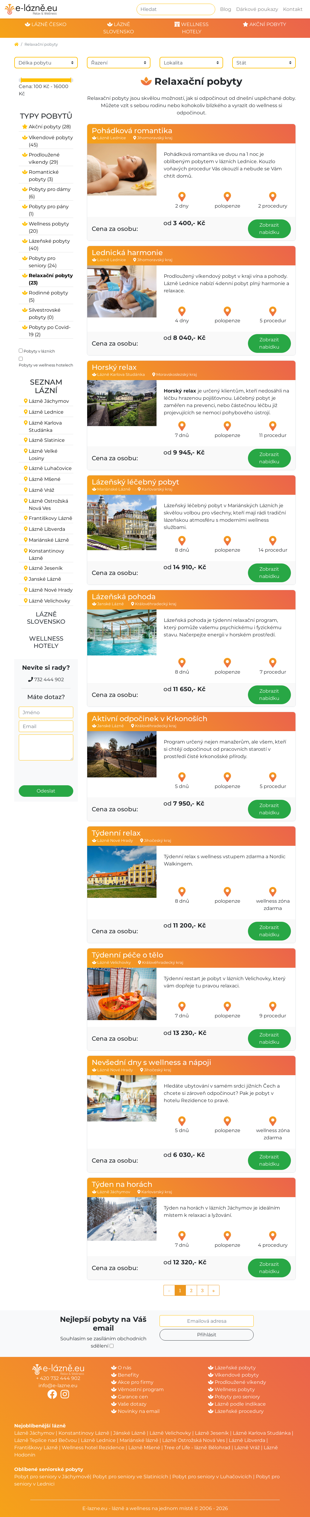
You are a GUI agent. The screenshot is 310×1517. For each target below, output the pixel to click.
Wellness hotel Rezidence (93, 1447)
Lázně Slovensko (46, 618)
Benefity (125, 1375)
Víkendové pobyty (233, 1375)
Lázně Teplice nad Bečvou (45, 1440)
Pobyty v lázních (39, 351)
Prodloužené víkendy (237, 1382)
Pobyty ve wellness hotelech (46, 365)
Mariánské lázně (139, 1440)
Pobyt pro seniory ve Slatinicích (130, 1476)
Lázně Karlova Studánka (262, 1433)
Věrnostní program (137, 1389)
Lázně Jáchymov (35, 1433)
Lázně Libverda (247, 1440)
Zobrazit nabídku (269, 228)
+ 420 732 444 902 (58, 1378)
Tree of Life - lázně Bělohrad (197, 1447)
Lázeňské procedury (236, 1411)
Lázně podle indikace (237, 1404)
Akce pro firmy (132, 1382)
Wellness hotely (46, 642)
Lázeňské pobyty (232, 1368)
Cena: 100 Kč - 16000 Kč (43, 90)
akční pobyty (264, 24)
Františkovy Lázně (36, 1447)
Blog (225, 9)
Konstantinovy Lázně (83, 1433)
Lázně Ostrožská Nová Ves (193, 1440)
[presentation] (53, 770)
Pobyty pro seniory (234, 1397)
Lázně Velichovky (170, 1433)
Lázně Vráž (247, 1447)
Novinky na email (135, 1411)
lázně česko (45, 24)
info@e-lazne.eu (58, 1385)
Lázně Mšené (144, 1447)
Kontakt (293, 9)
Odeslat (46, 791)
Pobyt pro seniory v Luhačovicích (212, 1476)
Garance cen (129, 1397)
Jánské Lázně (130, 1433)
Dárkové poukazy (257, 9)
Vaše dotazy (129, 1404)
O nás (121, 1368)
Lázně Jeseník (212, 1433)
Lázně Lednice (98, 1440)
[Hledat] (176, 9)
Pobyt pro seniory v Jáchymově (52, 1476)
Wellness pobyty (231, 1389)
